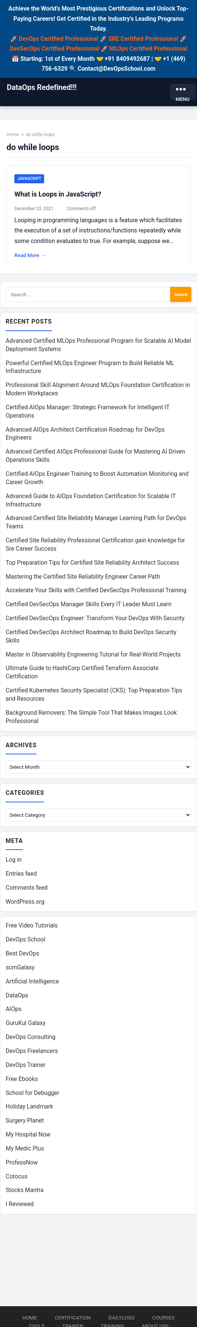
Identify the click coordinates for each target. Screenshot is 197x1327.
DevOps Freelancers (32, 1051)
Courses (163, 1318)
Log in (14, 860)
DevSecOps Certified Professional (54, 48)
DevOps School (25, 940)
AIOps (14, 1009)
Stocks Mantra (24, 1191)
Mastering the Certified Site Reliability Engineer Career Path (83, 577)
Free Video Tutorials (32, 926)
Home (13, 135)
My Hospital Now (28, 1135)
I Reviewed (20, 1205)
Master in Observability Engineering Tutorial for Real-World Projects (93, 655)
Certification (73, 1318)
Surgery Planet (25, 1121)
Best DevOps (22, 954)
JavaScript (30, 179)
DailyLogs (121, 1318)
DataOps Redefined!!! (42, 87)
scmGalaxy (20, 968)
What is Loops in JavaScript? (58, 194)
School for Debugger (32, 1093)
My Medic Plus (25, 1149)
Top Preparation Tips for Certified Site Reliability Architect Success (92, 563)
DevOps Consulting (30, 1037)
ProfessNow (22, 1163)
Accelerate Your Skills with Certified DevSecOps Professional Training (96, 591)
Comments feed (27, 888)
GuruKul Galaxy (26, 1023)
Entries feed (21, 874)
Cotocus (17, 1177)
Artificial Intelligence (32, 982)
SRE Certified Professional (143, 39)
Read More (30, 255)
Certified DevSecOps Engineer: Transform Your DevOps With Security (95, 619)
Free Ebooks (22, 1079)
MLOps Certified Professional (148, 48)
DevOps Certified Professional (58, 39)
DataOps (17, 996)
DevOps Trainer (25, 1065)
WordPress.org (25, 902)
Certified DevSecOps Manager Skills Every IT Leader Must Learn (88, 605)
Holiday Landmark (29, 1107)
